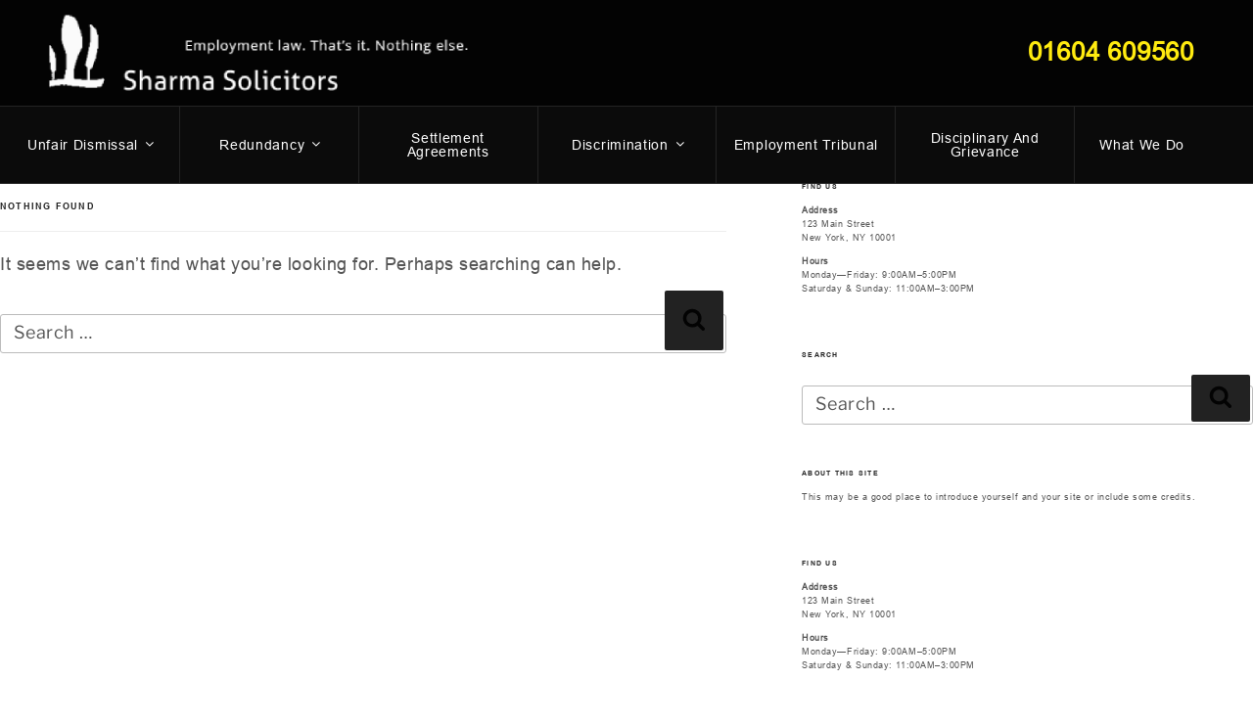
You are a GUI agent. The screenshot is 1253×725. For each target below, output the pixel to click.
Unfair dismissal (92, 145)
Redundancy (271, 145)
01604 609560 (1111, 52)
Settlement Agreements (448, 144)
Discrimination (629, 145)
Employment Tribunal (806, 145)
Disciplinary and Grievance (985, 144)
